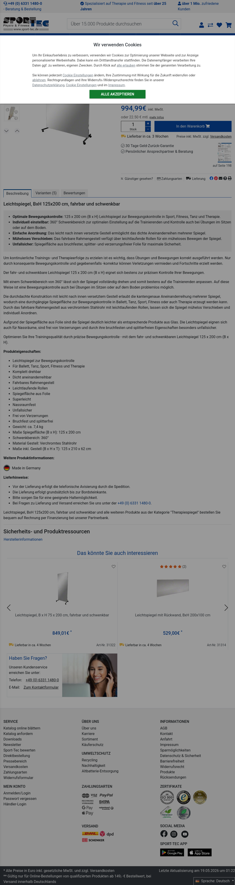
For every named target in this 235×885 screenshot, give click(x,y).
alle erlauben (126, 65)
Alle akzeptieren (117, 94)
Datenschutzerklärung (48, 85)
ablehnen (39, 80)
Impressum (116, 85)
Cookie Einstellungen (78, 75)
